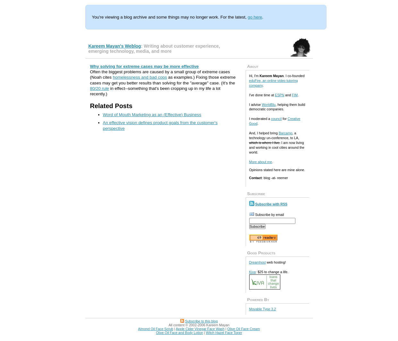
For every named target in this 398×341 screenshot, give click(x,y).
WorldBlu (268, 105)
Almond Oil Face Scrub (156, 329)
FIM (295, 95)
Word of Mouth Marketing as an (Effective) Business (152, 114)
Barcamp (285, 133)
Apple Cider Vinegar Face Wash (200, 329)
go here (255, 17)
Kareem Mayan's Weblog (115, 46)
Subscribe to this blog (201, 321)
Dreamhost (257, 262)
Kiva (252, 272)
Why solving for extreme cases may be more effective (144, 66)
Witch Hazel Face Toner (224, 333)
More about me (260, 162)
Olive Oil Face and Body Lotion (179, 333)
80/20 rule (99, 88)
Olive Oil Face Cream (243, 329)
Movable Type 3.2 (262, 309)
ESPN (279, 95)
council (276, 119)
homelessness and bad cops (140, 77)
